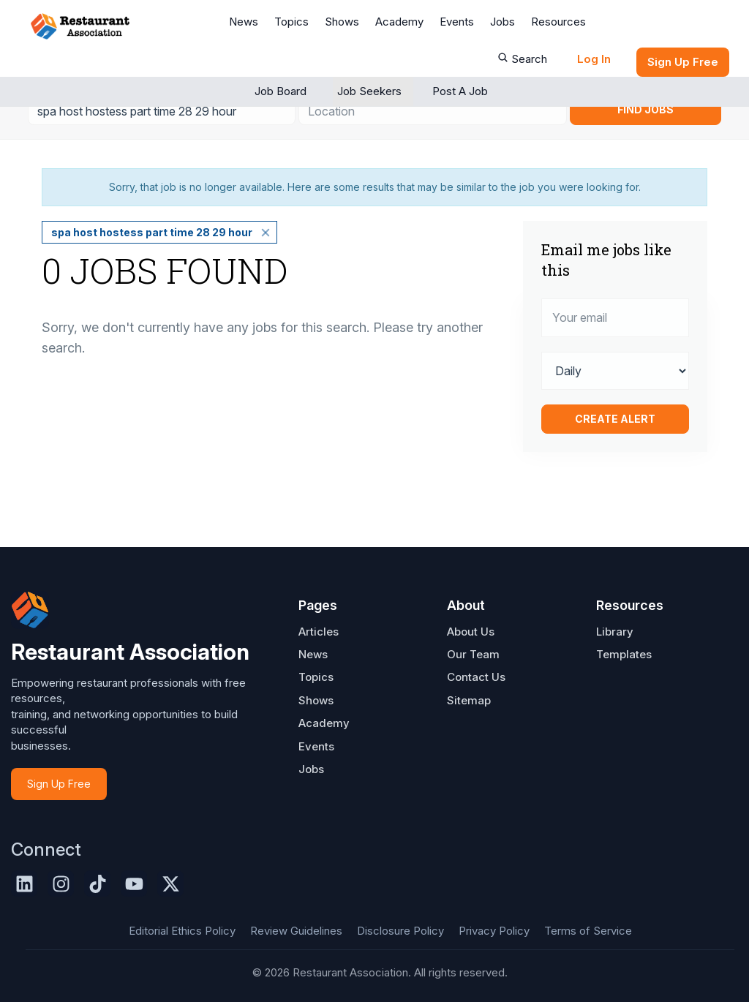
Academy (399, 22)
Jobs (502, 22)
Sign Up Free (59, 783)
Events (457, 22)
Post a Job (460, 91)
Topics (291, 22)
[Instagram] (61, 883)
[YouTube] (134, 883)
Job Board (280, 91)
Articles (318, 632)
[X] (170, 883)
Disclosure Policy (400, 931)
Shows (342, 22)
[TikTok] (97, 883)
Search (522, 59)
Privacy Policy (494, 931)
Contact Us (476, 677)
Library (614, 632)
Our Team (473, 654)
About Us (470, 632)
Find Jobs (645, 109)
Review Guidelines (296, 931)
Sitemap (469, 700)
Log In (594, 59)
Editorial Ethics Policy (182, 931)
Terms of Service (588, 931)
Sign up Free (682, 62)
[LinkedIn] (24, 883)
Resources (558, 22)
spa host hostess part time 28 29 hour (151, 232)
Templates (624, 654)
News (243, 22)
